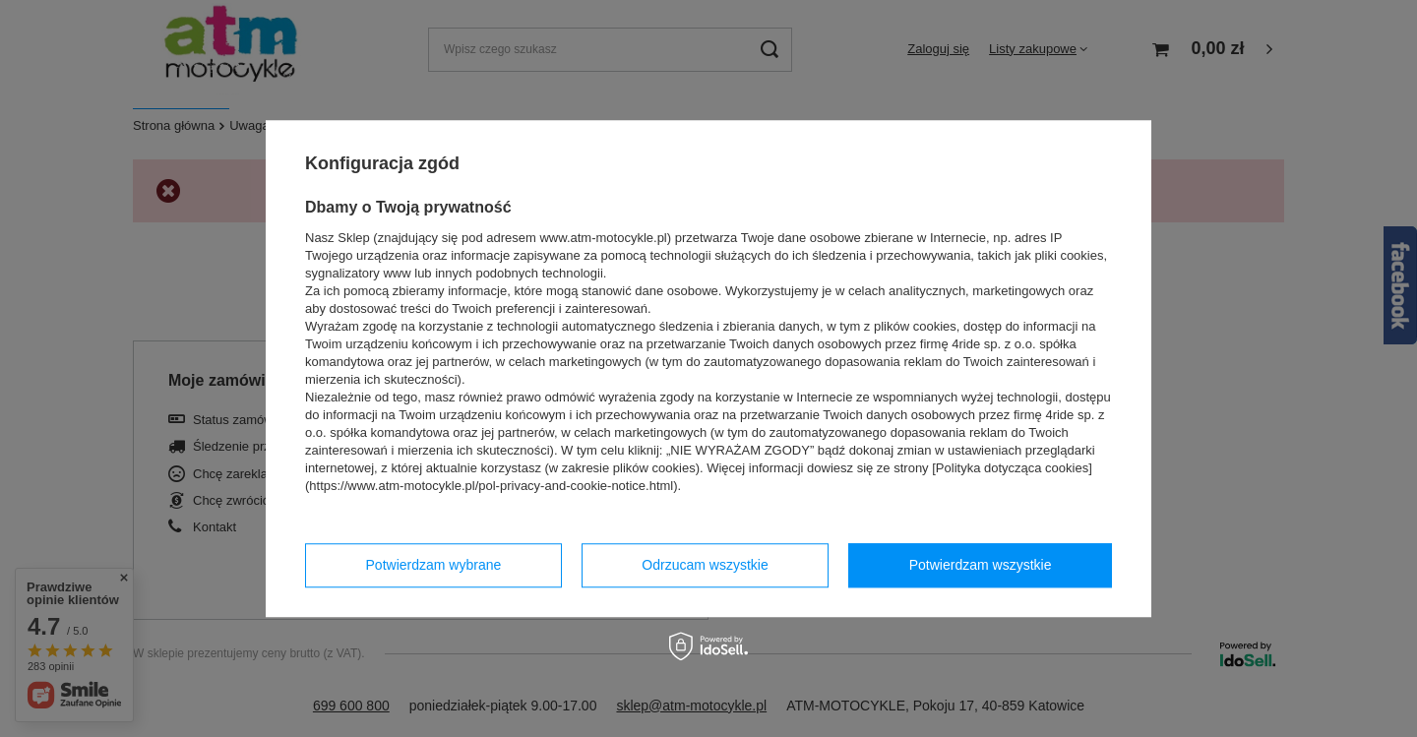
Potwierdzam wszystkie (980, 565)
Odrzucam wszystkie (705, 565)
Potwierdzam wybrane (434, 565)
